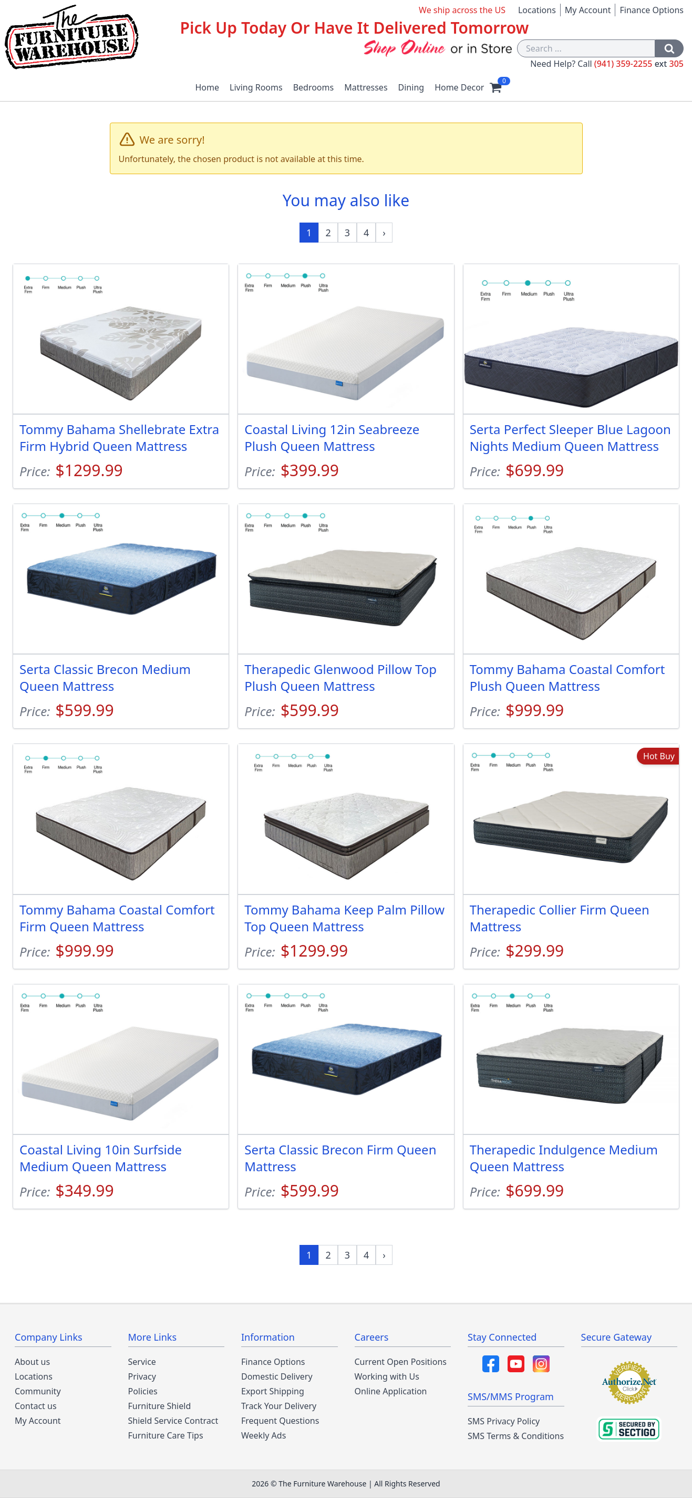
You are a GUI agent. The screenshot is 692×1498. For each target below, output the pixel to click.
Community (38, 1391)
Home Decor (459, 87)
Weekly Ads (263, 1435)
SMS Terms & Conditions (516, 1436)
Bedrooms (313, 87)
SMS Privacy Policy (504, 1421)
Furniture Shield (159, 1406)
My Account (588, 10)
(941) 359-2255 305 (639, 63)
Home (207, 87)
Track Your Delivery (278, 1406)
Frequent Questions (280, 1420)
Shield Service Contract (173, 1420)
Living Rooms (256, 87)
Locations (537, 10)
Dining (411, 87)
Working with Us (387, 1376)
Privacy (142, 1376)
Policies (143, 1391)
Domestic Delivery (277, 1376)
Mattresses (365, 87)
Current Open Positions (401, 1362)
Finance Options (651, 10)
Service (142, 1362)
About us (32, 1362)
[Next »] (384, 233)
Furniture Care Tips (165, 1435)
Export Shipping (272, 1391)
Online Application (391, 1391)
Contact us (36, 1406)
